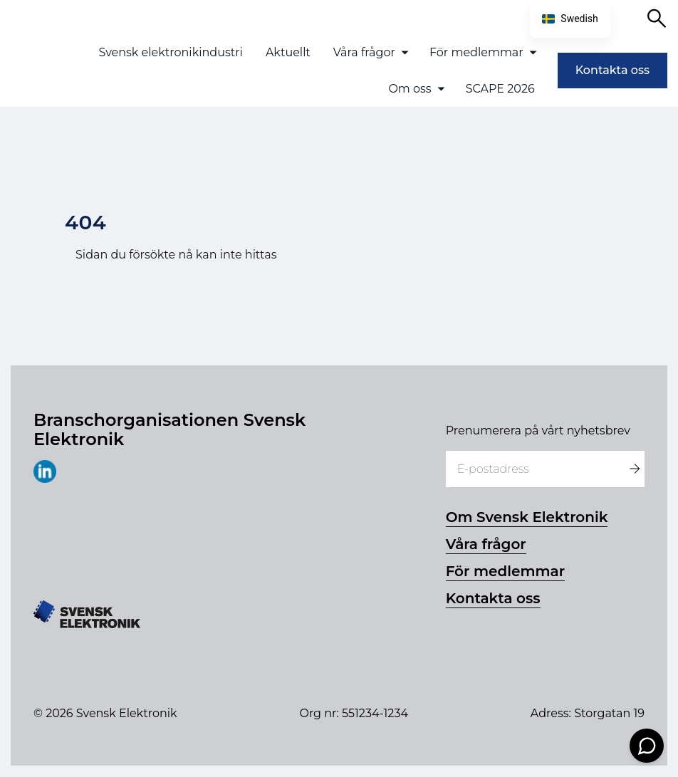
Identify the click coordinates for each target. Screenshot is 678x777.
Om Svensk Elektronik (527, 517)
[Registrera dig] (634, 469)
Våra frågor (364, 52)
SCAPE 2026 (500, 88)
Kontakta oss (612, 70)
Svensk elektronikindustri (170, 52)
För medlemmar (476, 52)
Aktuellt (288, 52)
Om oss (409, 88)
